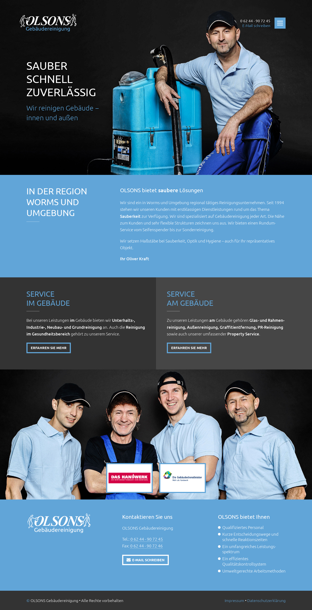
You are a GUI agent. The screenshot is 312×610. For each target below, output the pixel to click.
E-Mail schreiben (256, 25)
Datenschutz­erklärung (266, 600)
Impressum (234, 600)
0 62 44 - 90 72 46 (146, 545)
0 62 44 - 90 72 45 (146, 539)
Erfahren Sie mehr (49, 347)
